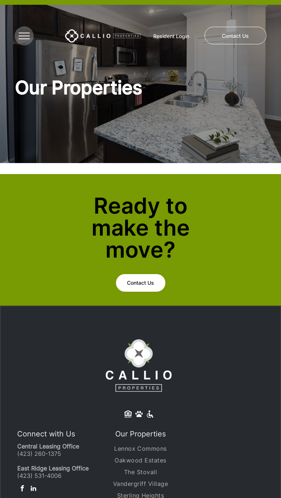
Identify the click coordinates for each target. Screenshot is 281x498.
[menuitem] (140, 448)
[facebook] (22, 489)
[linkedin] (33, 489)
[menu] (24, 35)
